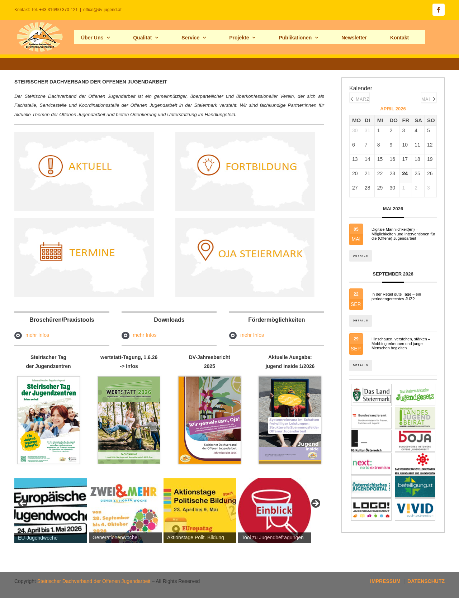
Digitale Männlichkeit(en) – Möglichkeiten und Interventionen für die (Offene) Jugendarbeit (403, 234)
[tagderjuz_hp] (49, 379)
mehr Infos (37, 335)
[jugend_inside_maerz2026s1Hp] (290, 379)
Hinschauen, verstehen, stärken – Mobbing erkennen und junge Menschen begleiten (401, 346)
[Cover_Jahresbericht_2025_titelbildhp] (210, 379)
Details (361, 253)
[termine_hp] (84, 221)
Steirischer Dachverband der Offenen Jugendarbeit (94, 581)
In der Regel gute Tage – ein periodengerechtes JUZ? (396, 297)
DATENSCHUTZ (426, 581)
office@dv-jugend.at (102, 9)
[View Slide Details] (50, 510)
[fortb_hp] (245, 135)
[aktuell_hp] (84, 135)
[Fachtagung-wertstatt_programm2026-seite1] (129, 379)
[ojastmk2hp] (245, 221)
